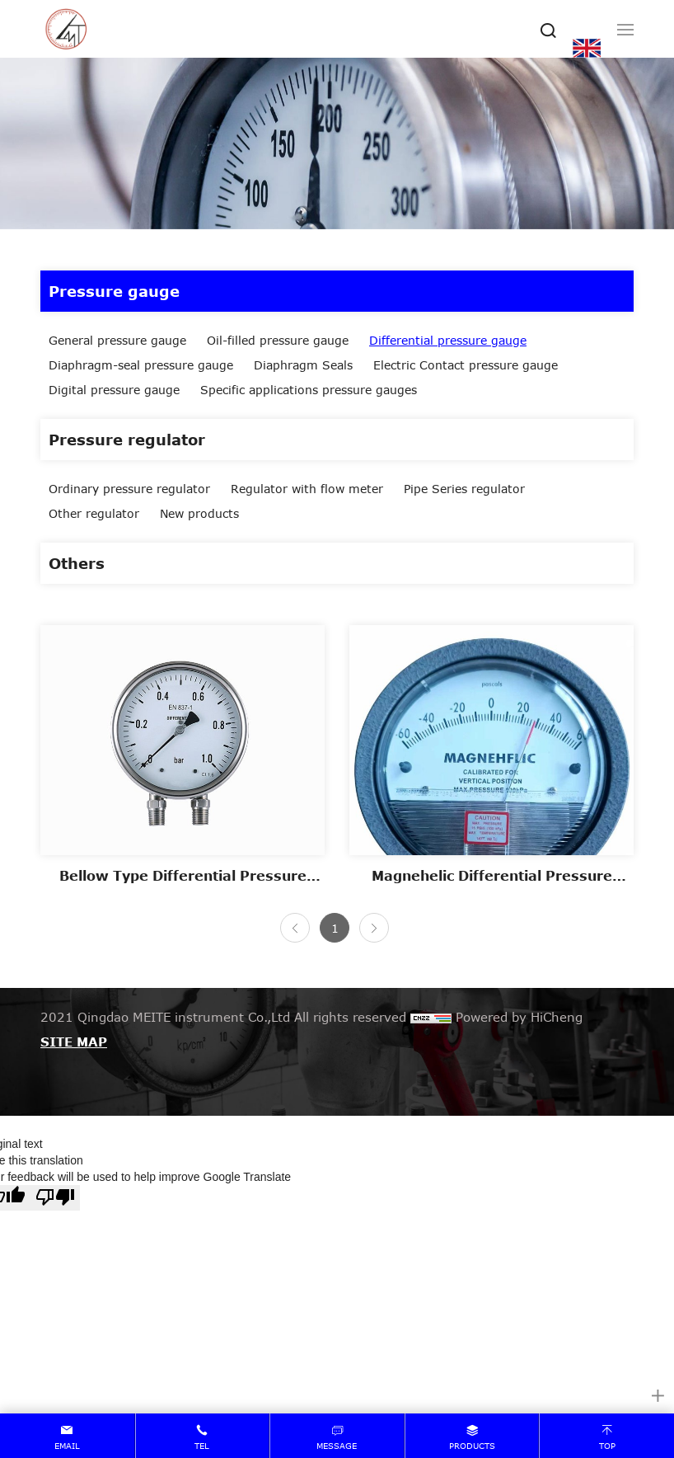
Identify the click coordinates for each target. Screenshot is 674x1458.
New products (199, 513)
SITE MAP (73, 1041)
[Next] (374, 928)
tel (201, 1446)
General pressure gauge (117, 340)
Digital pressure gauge (114, 390)
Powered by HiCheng (519, 1016)
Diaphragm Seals (303, 365)
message (336, 1446)
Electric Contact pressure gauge (465, 365)
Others (77, 563)
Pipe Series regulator (464, 489)
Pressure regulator (127, 439)
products (472, 1446)
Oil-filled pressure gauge (278, 340)
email (67, 1446)
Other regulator (94, 513)
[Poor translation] (55, 1198)
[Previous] (295, 928)
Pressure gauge (114, 291)
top (607, 1446)
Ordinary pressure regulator (129, 489)
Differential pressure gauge (448, 340)
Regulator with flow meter (307, 489)
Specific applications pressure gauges (308, 390)
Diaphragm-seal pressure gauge (141, 365)
